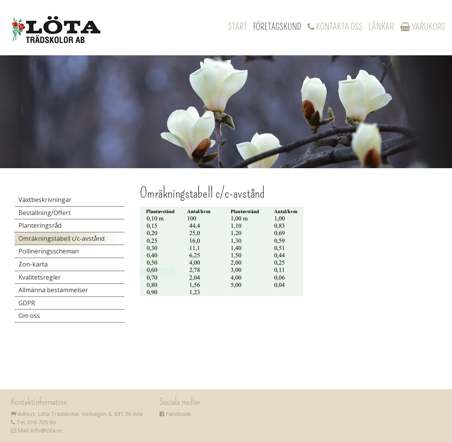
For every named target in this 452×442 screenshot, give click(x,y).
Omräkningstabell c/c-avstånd (61, 238)
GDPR (26, 303)
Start (237, 27)
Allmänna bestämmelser (53, 290)
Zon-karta (33, 264)
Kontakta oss (334, 27)
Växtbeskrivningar (44, 199)
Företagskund (277, 27)
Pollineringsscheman (48, 251)
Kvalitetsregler (39, 277)
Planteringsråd (39, 225)
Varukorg (422, 27)
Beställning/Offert (44, 213)
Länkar (381, 27)
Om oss (29, 315)
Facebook (175, 413)
